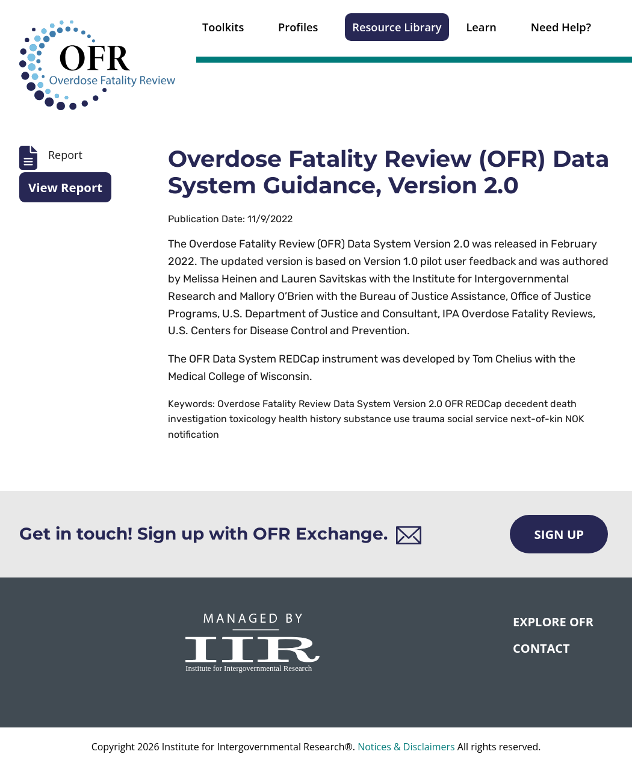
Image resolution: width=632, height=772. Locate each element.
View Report (65, 187)
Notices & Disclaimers (406, 746)
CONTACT (541, 648)
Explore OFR (553, 622)
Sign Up (559, 534)
